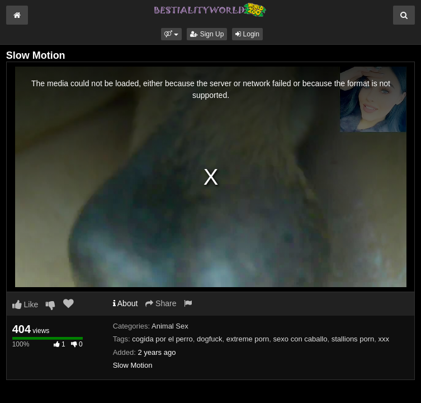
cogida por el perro (162, 339)
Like (25, 304)
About (125, 303)
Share (160, 303)
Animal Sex (170, 326)
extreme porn (247, 339)
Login (247, 34)
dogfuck (210, 339)
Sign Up (207, 34)
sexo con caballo (300, 339)
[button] (171, 34)
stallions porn (353, 339)
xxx (384, 339)
